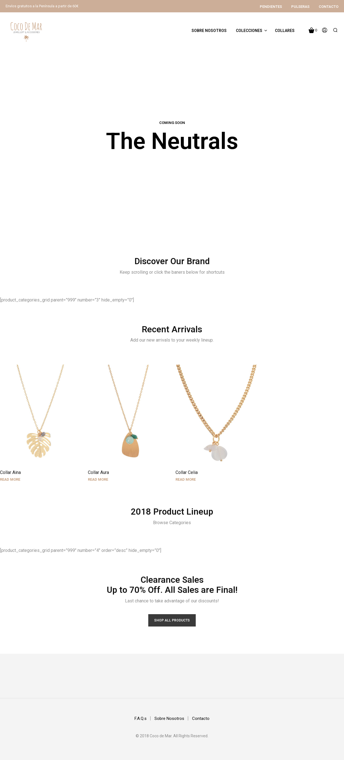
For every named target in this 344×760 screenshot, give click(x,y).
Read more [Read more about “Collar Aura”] (99, 476)
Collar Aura (100, 469)
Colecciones (249, 30)
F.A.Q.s (141, 718)
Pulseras (300, 6)
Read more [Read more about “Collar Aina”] (10, 480)
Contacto (328, 6)
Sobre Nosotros (209, 30)
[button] (313, 30)
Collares (285, 30)
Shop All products (172, 620)
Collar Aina (10, 472)
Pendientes (271, 6)
